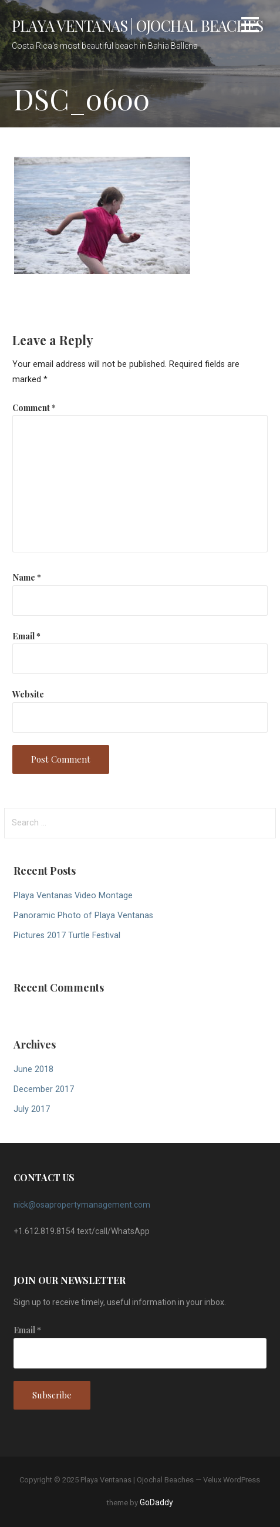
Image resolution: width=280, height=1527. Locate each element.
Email (26, 636)
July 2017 (32, 1109)
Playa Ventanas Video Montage (73, 896)
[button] (250, 27)
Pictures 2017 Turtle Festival (67, 936)
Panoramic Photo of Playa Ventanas (83, 916)
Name (26, 577)
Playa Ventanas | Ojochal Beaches (137, 25)
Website (28, 694)
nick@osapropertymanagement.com (82, 1204)
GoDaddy (156, 1502)
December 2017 (44, 1089)
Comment (34, 407)
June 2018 (33, 1069)
